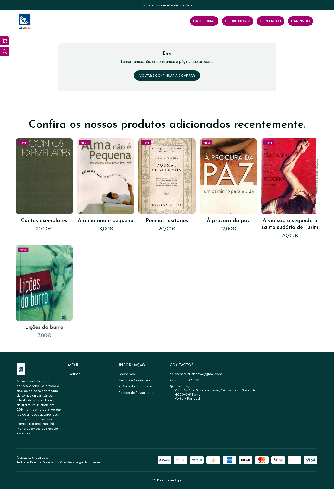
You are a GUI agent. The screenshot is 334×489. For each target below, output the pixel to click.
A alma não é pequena (106, 220)
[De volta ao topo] (167, 480)
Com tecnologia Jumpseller (80, 462)
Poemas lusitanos (167, 220)
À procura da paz (228, 220)
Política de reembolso (135, 386)
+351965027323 (184, 380)
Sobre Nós (127, 374)
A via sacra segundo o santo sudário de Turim (290, 224)
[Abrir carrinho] (4, 40)
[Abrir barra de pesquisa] (4, 51)
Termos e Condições (134, 380)
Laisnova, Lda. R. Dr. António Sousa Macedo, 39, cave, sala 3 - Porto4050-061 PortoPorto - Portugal (213, 392)
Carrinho (74, 374)
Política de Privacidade (136, 393)
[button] (204, 21)
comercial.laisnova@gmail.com (196, 374)
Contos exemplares (44, 220)
